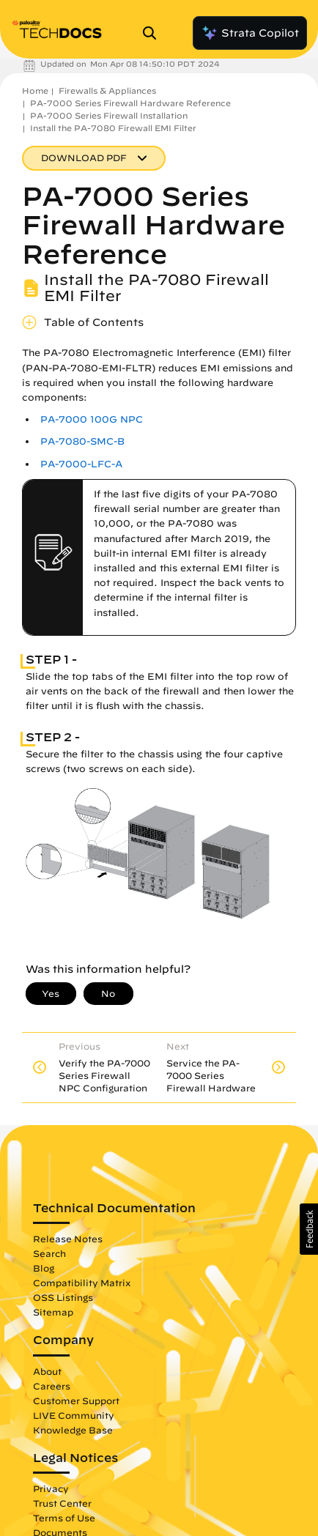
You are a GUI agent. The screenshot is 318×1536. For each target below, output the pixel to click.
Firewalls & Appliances (107, 90)
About (47, 1371)
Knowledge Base (73, 1430)
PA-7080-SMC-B (82, 441)
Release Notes (68, 1238)
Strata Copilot (250, 33)
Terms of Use (64, 1518)
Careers (51, 1386)
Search (49, 1253)
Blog (43, 1268)
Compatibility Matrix (81, 1282)
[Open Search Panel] (154, 33)
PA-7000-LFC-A (81, 464)
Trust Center (62, 1503)
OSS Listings (63, 1297)
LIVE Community (73, 1415)
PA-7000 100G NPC (91, 419)
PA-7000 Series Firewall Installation (109, 115)
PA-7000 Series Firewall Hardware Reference (130, 103)
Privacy (51, 1488)
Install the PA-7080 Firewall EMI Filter (113, 128)
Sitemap (53, 1312)
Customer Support (76, 1400)
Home (35, 90)
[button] (309, 1229)
